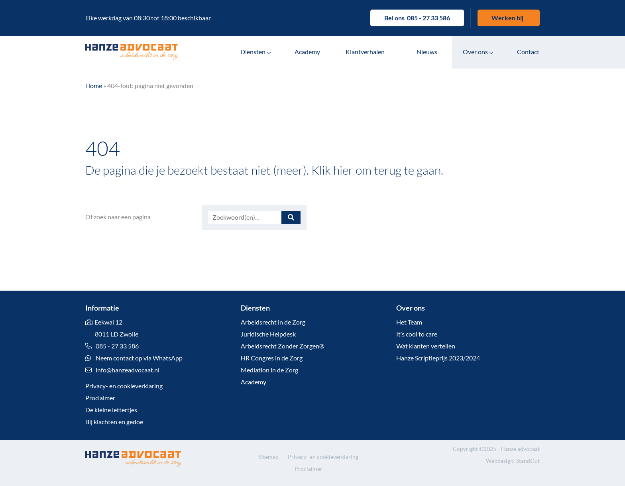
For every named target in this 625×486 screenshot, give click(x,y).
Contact (528, 51)
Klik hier (332, 170)
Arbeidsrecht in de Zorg (273, 322)
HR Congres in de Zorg (272, 358)
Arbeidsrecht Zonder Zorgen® (282, 346)
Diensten (252, 51)
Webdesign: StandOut (513, 460)
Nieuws (427, 51)
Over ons (475, 51)
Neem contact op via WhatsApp (134, 358)
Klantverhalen (365, 51)
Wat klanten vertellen (425, 346)
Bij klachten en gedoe (114, 421)
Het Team (409, 322)
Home (93, 85)
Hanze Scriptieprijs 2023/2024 (438, 358)
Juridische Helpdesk (268, 334)
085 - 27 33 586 (428, 18)
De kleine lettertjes (111, 409)
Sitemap (269, 456)
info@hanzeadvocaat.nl (127, 370)
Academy (307, 51)
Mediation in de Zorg (269, 370)
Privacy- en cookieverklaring (124, 386)
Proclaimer (100, 397)
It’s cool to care (416, 334)
